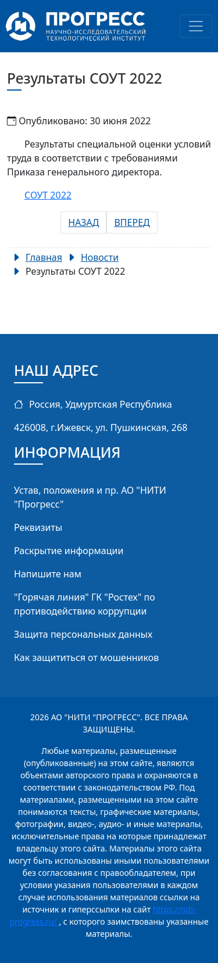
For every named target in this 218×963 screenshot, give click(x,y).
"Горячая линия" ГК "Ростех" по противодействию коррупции (84, 604)
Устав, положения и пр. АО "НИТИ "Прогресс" (90, 497)
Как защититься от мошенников (86, 657)
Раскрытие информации (68, 550)
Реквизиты (38, 527)
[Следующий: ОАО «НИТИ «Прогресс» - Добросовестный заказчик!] (131, 222)
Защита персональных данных (83, 634)
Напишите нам (47, 573)
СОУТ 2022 (48, 195)
